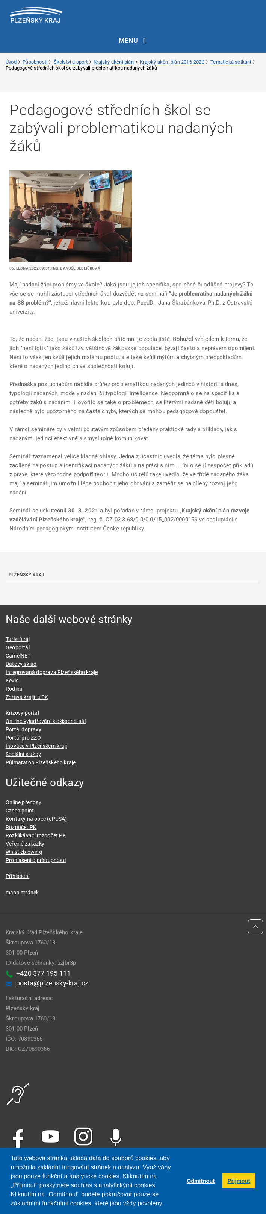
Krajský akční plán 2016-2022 (172, 62)
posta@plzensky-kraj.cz (52, 983)
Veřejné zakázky (25, 844)
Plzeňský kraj (27, 574)
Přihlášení (17, 876)
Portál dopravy (23, 729)
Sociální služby (23, 754)
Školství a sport (71, 62)
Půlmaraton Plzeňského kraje (41, 762)
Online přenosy (23, 802)
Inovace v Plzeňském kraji (36, 746)
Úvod (11, 62)
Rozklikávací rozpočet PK (36, 835)
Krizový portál (22, 713)
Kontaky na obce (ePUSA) (36, 819)
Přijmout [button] (239, 1181)
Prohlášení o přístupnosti (36, 860)
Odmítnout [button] (201, 1181)
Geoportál (18, 647)
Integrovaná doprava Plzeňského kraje (52, 672)
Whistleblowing (24, 852)
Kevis (12, 680)
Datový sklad (21, 664)
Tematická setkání (230, 62)
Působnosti (35, 62)
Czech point (20, 811)
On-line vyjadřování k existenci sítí (46, 721)
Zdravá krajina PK (27, 697)
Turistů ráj (18, 639)
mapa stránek (22, 893)
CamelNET (18, 656)
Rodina (14, 689)
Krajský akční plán (114, 62)
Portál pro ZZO (23, 738)
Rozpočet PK (21, 827)
